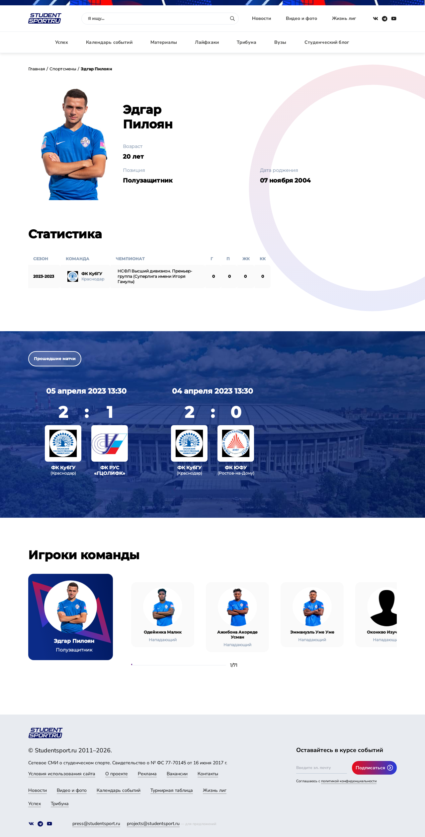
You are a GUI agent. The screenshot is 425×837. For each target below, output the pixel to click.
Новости (261, 18)
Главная (36, 68)
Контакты (208, 774)
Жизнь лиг (344, 18)
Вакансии (177, 774)
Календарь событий (109, 42)
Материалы (163, 42)
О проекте (116, 774)
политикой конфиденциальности (349, 781)
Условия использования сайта (61, 774)
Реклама (147, 774)
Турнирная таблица (171, 790)
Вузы (280, 42)
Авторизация (382, 42)
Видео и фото (301, 18)
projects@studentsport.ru (153, 823)
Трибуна (246, 42)
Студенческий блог (326, 42)
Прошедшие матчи (55, 358)
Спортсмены (62, 68)
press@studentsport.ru (96, 823)
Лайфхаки (207, 42)
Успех (61, 42)
